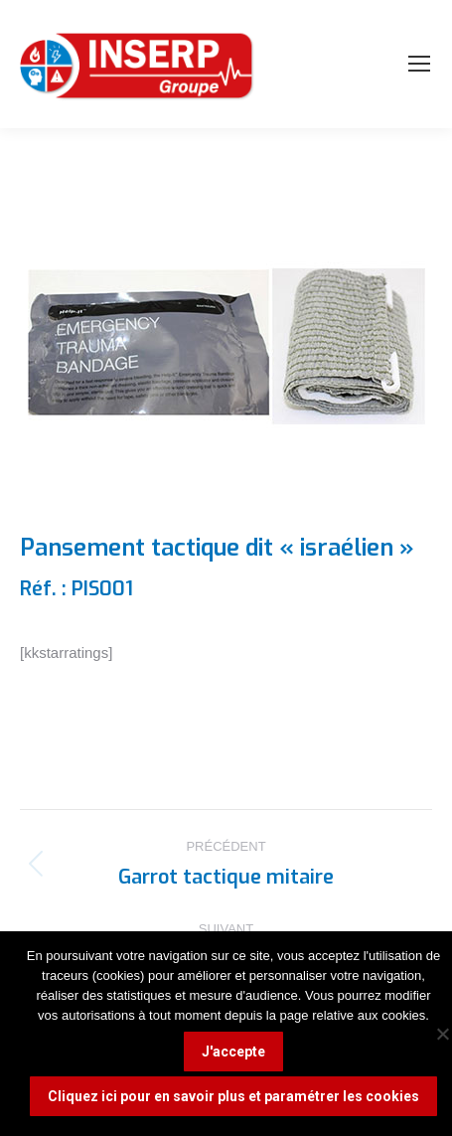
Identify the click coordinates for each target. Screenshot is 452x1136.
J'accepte (233, 1051)
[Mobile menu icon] (419, 64)
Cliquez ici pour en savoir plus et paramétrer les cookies (233, 1096)
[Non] (442, 1034)
